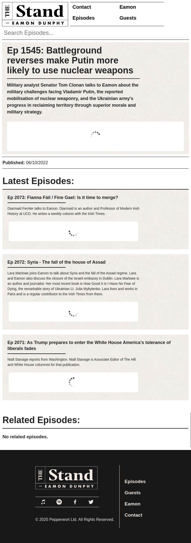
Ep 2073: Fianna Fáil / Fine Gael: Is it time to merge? (62, 197)
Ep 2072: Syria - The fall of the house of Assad (56, 262)
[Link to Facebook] (75, 502)
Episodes (84, 18)
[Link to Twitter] (91, 502)
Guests (128, 18)
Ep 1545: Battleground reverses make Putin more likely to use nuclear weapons (70, 60)
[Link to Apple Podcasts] (43, 502)
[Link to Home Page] (34, 14)
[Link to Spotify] (59, 502)
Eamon (128, 7)
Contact (82, 7)
